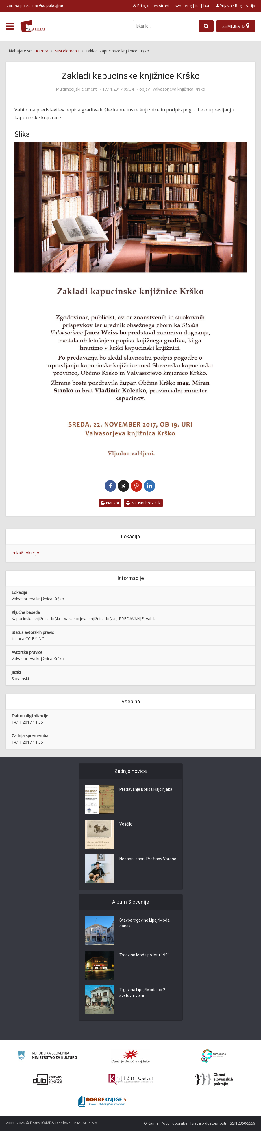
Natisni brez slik (143, 503)
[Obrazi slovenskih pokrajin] (214, 1079)
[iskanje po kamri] (166, 26)
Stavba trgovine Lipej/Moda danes (144, 923)
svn (178, 5)
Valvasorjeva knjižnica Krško (179, 89)
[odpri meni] (10, 26)
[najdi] (206, 26)
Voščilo (125, 824)
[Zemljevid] (235, 26)
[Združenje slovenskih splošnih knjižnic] (130, 1079)
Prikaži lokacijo (25, 553)
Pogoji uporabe (174, 1123)
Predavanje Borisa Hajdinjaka (145, 789)
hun (206, 5)
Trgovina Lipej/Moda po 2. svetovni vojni (142, 992)
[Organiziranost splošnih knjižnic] (130, 1056)
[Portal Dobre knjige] (102, 1101)
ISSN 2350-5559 (242, 1123)
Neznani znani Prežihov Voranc (147, 859)
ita (197, 5)
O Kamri (151, 1123)
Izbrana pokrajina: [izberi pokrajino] (34, 5)
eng (188, 5)
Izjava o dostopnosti (208, 1123)
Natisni (110, 503)
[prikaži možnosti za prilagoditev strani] (151, 5)
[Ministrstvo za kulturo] (47, 1056)
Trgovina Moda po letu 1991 (144, 955)
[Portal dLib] (47, 1079)
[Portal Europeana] (213, 1056)
